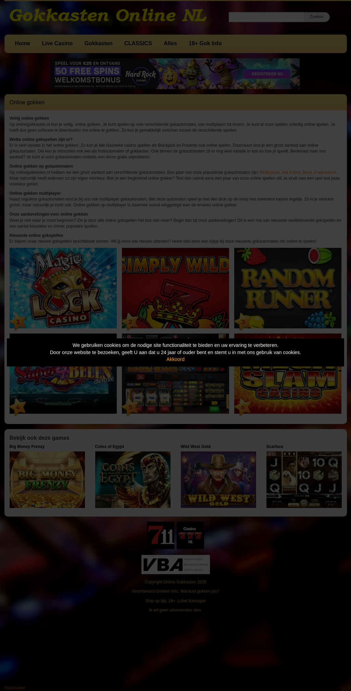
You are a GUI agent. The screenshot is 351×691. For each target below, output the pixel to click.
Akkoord (175, 359)
